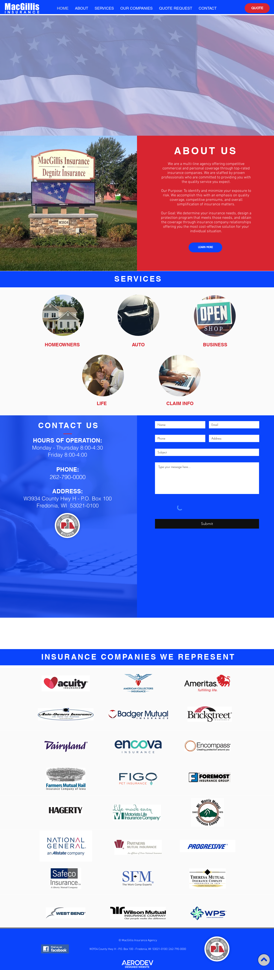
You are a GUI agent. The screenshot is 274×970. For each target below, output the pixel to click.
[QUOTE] (257, 8)
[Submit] (207, 524)
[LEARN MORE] (205, 247)
